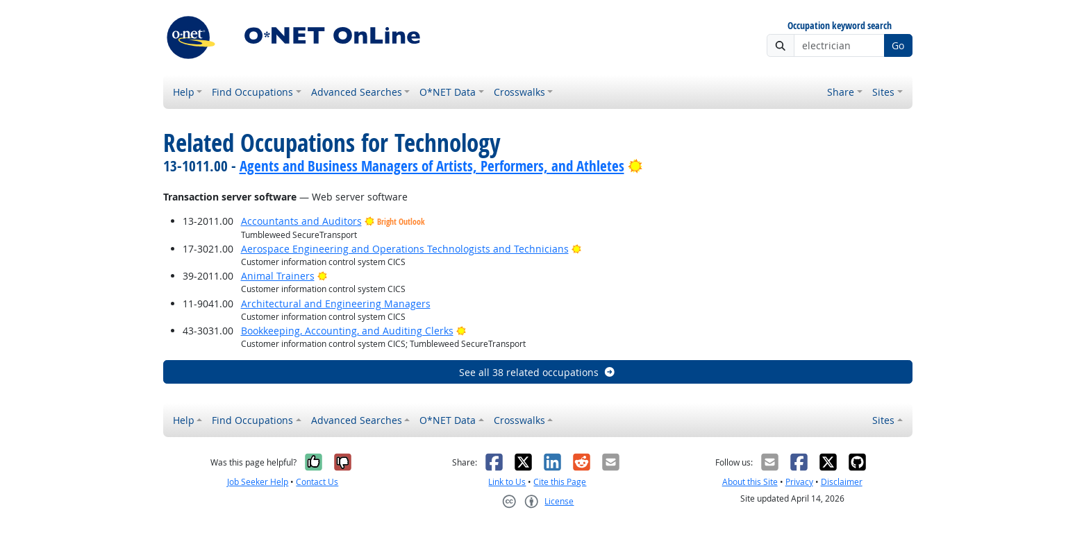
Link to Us (507, 482)
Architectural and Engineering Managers (336, 303)
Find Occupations (252, 92)
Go (898, 45)
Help (183, 92)
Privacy (799, 482)
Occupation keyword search (840, 26)
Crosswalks (519, 92)
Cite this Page (559, 482)
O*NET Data (447, 92)
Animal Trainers (278, 275)
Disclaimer (841, 482)
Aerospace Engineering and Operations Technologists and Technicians (405, 248)
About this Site (750, 482)
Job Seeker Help (257, 482)
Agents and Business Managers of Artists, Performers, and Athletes (432, 166)
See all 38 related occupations (537, 372)
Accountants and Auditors (301, 221)
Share (840, 92)
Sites (883, 92)
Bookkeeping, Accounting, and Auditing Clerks (347, 330)
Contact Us (317, 482)
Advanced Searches (356, 92)
